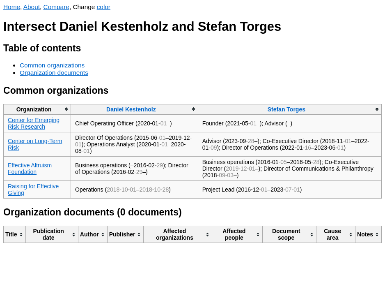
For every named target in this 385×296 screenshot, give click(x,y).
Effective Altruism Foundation (30, 168)
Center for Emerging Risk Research (34, 123)
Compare (56, 6)
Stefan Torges (286, 109)
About (31, 6)
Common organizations (52, 65)
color (103, 6)
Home (11, 6)
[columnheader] (37, 109)
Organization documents (54, 72)
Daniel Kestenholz (131, 109)
